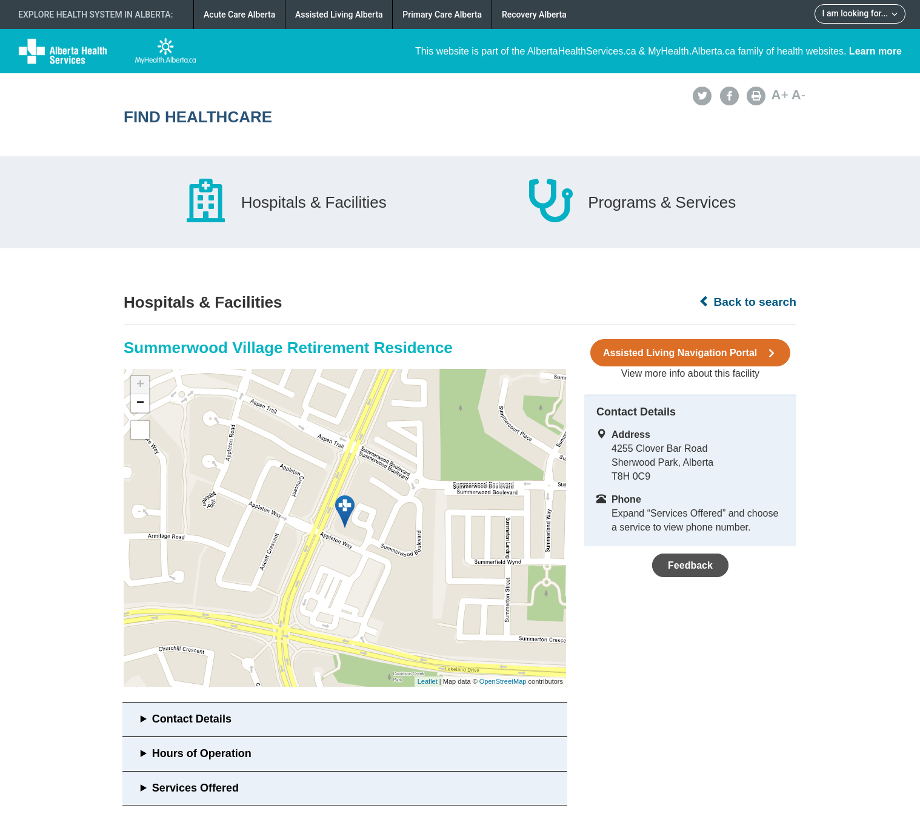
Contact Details (192, 719)
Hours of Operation (202, 753)
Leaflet (428, 681)
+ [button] (140, 385)
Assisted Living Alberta (339, 14)
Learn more (875, 51)
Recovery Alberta (534, 14)
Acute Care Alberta (239, 14)
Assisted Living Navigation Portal (690, 353)
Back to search (747, 301)
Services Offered (195, 788)
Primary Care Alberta (442, 14)
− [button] (140, 403)
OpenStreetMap (503, 681)
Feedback (690, 565)
